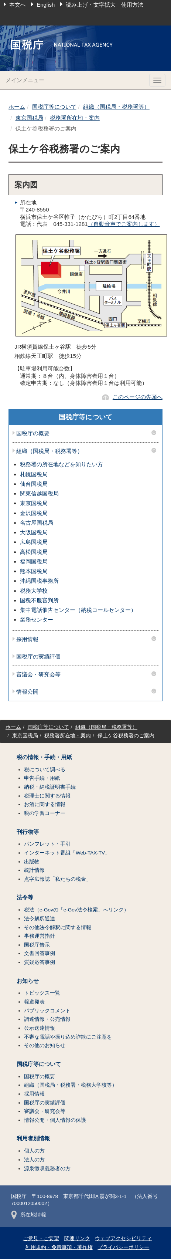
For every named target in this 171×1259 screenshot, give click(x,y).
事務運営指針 (39, 936)
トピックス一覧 (42, 993)
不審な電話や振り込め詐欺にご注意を (68, 1037)
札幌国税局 (34, 474)
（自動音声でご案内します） (124, 224)
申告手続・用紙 (42, 778)
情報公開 (27, 692)
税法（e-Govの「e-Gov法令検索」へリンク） (76, 910)
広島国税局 (34, 542)
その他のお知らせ (44, 1045)
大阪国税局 (34, 532)
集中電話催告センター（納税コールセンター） (78, 610)
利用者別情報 (33, 1138)
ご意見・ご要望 (41, 1238)
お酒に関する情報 (44, 804)
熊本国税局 (34, 571)
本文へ (17, 4)
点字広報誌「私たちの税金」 (57, 879)
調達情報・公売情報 (47, 1019)
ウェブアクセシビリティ (123, 1238)
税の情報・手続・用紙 (44, 757)
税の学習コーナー (44, 813)
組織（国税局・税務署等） (116, 107)
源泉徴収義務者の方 (47, 1168)
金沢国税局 (34, 513)
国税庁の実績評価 (38, 657)
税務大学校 (34, 591)
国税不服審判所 (39, 600)
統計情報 (34, 870)
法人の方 (34, 1159)
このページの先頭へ (138, 397)
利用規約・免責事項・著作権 (59, 1247)
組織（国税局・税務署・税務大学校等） (70, 1085)
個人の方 (34, 1151)
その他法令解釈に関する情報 (57, 927)
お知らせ (28, 981)
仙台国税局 (34, 484)
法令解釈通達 (39, 918)
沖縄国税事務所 (39, 581)
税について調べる (44, 769)
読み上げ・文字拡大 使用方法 (104, 4)
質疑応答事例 (39, 962)
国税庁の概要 (32, 433)
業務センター (36, 619)
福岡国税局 (34, 561)
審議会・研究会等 (38, 674)
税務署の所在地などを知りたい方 (61, 464)
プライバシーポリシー (123, 1247)
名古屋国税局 (36, 522)
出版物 (32, 861)
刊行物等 (28, 832)
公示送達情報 (39, 1028)
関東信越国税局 (39, 493)
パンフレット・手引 (47, 844)
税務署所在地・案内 (75, 118)
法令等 (25, 897)
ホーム (16, 107)
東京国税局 (29, 118)
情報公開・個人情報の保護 (55, 1120)
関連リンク (77, 1238)
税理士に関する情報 (47, 796)
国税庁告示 (37, 945)
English (46, 4)
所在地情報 (28, 1215)
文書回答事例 (39, 953)
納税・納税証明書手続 (50, 787)
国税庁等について (54, 107)
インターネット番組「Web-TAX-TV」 (67, 853)
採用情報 (27, 639)
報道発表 (34, 1002)
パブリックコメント (47, 1010)
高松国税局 (34, 552)
